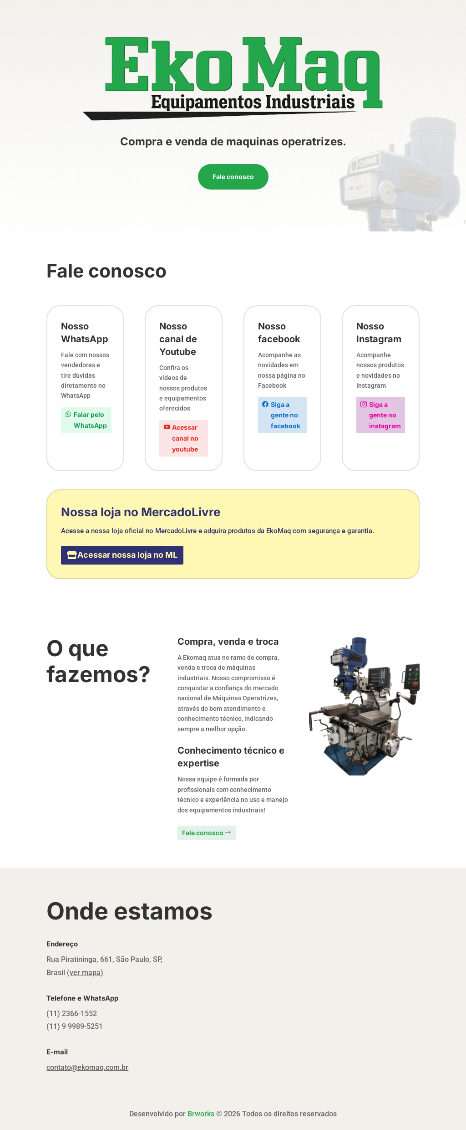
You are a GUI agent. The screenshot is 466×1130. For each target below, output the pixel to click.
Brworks (200, 1113)
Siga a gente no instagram (385, 415)
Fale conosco (233, 176)
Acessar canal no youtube (185, 438)
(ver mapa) (85, 972)
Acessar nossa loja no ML (127, 555)
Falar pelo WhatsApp (90, 420)
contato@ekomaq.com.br (87, 1067)
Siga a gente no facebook (285, 415)
